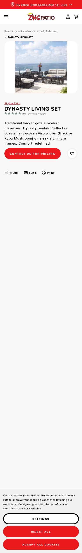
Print (48, 172)
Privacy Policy (32, 508)
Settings (40, 519)
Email (30, 172)
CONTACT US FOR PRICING (32, 153)
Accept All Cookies (41, 544)
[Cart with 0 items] (76, 16)
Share (11, 172)
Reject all (41, 531)
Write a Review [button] (37, 113)
